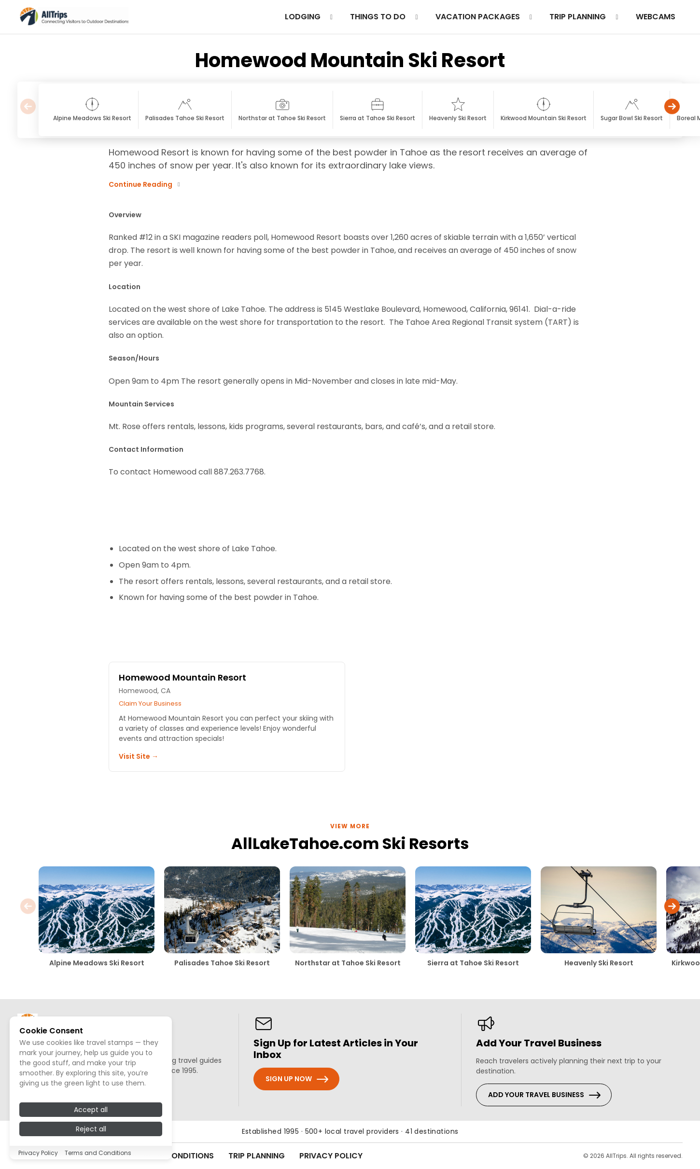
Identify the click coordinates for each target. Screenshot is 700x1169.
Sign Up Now (289, 1079)
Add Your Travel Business (536, 1094)
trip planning (585, 16)
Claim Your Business (150, 703)
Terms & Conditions (172, 1155)
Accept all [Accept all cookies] (91, 1144)
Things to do (385, 16)
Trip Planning (256, 1155)
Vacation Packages (485, 16)
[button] (672, 109)
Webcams (655, 16)
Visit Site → (138, 756)
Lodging (310, 16)
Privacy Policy (331, 1155)
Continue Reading (145, 184)
